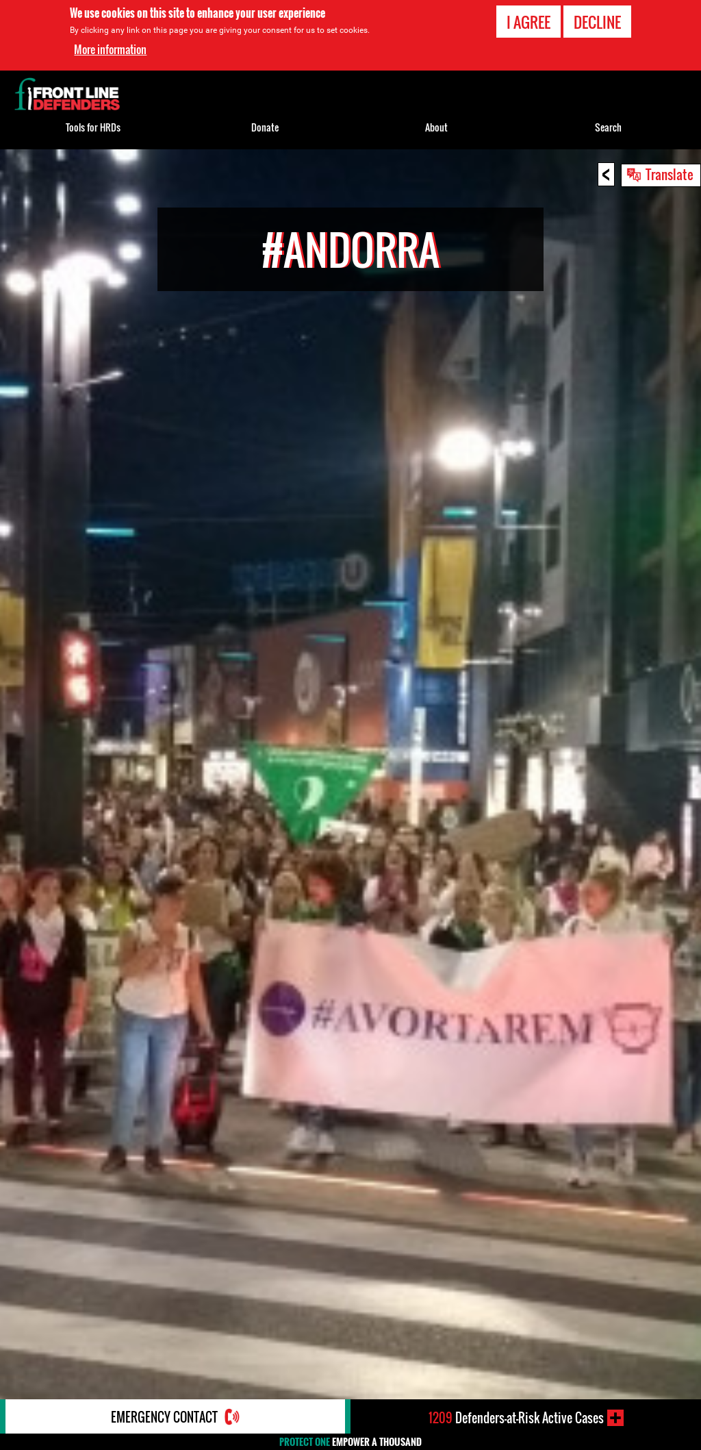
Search (608, 127)
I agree (528, 22)
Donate (265, 127)
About (436, 127)
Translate (669, 174)
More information (110, 49)
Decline (597, 22)
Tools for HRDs (93, 127)
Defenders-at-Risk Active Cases (516, 1418)
